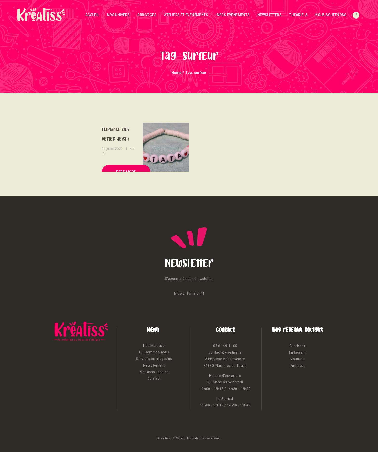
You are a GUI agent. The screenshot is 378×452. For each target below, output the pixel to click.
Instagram (297, 352)
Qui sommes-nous (154, 352)
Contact (154, 378)
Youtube (297, 359)
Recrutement (154, 365)
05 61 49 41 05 (225, 346)
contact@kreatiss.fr (225, 352)
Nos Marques (154, 346)
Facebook (297, 346)
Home (176, 72)
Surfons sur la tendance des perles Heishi (116, 129)
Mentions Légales (154, 372)
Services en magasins (154, 359)
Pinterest (297, 366)
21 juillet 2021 (112, 148)
